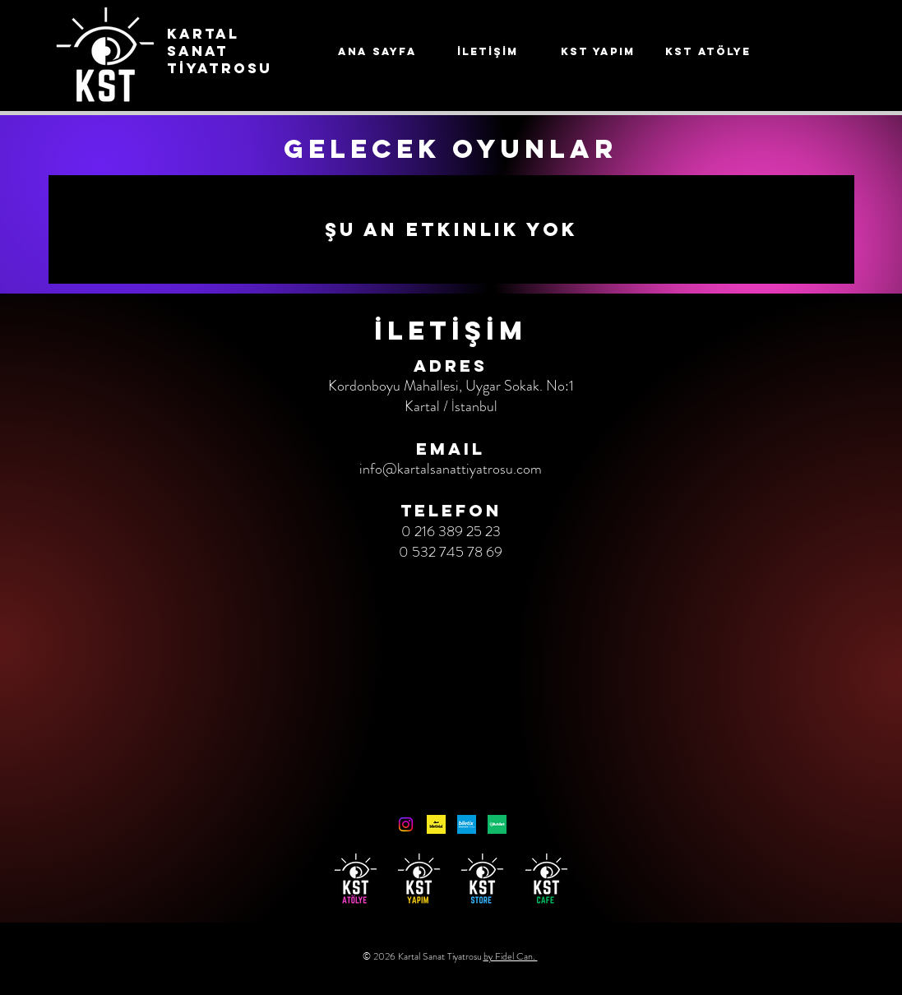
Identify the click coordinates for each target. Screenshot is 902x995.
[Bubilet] (497, 824)
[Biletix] (466, 824)
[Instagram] (405, 824)
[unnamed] (436, 824)
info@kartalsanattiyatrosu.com (450, 468)
